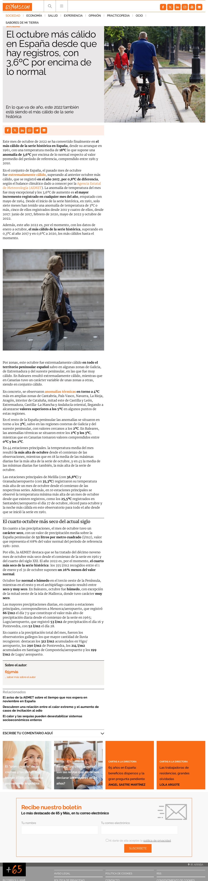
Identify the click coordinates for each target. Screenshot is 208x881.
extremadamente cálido (27, 175)
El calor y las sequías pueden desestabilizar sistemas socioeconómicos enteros (42, 718)
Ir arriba (195, 864)
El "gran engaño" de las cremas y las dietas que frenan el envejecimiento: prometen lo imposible (26, 763)
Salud (53, 17)
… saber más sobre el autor (20, 677)
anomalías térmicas (60, 392)
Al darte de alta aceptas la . (138, 840)
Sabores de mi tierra (165, 17)
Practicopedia (118, 17)
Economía (34, 17)
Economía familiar (73, 742)
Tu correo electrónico (115, 823)
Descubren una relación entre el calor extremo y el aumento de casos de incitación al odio (51, 708)
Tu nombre (28, 823)
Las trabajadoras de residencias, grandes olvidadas (180, 766)
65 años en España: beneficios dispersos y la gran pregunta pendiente (127, 763)
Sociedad (13, 17)
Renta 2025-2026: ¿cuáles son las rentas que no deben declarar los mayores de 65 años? (76, 765)
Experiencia (73, 17)
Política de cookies (118, 873)
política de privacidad (157, 840)
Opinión (95, 17)
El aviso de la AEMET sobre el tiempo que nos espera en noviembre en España (45, 699)
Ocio (139, 17)
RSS (159, 873)
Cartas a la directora (128, 744)
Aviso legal (62, 873)
